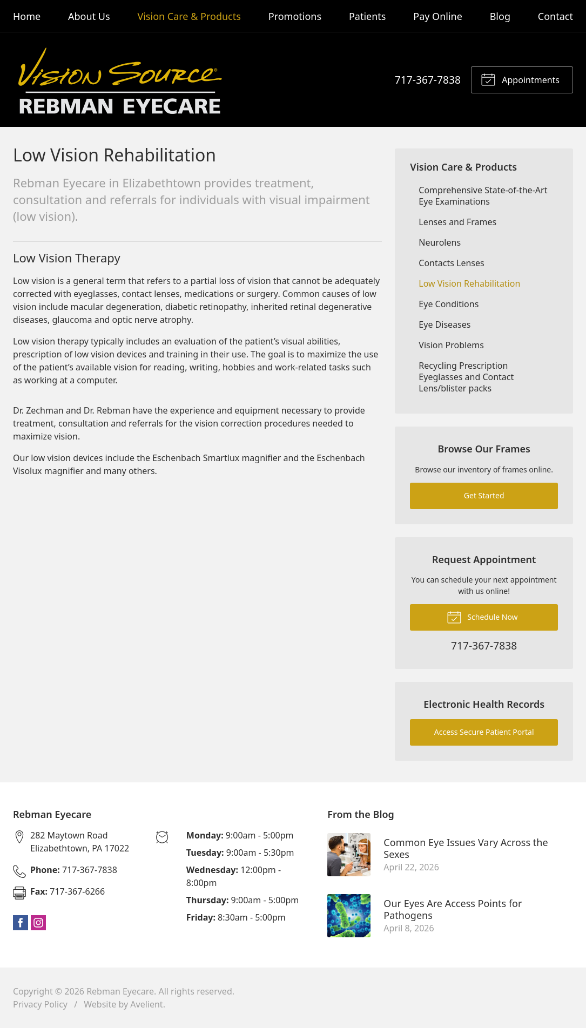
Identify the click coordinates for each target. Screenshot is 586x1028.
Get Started (484, 495)
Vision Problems (451, 345)
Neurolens (440, 242)
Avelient (146, 1004)
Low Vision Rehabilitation (469, 283)
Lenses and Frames (457, 222)
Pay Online (437, 16)
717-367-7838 (428, 79)
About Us (89, 16)
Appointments (520, 78)
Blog (500, 16)
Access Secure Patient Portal (484, 732)
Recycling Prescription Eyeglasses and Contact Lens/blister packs (466, 377)
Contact (555, 16)
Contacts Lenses (451, 263)
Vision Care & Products (188, 16)
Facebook (20, 922)
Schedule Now (482, 616)
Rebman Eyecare (120, 991)
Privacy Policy (40, 1004)
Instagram (38, 922)
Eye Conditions (449, 304)
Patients (367, 16)
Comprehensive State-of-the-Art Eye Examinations (483, 195)
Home (27, 16)
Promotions (294, 16)
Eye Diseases (444, 324)
